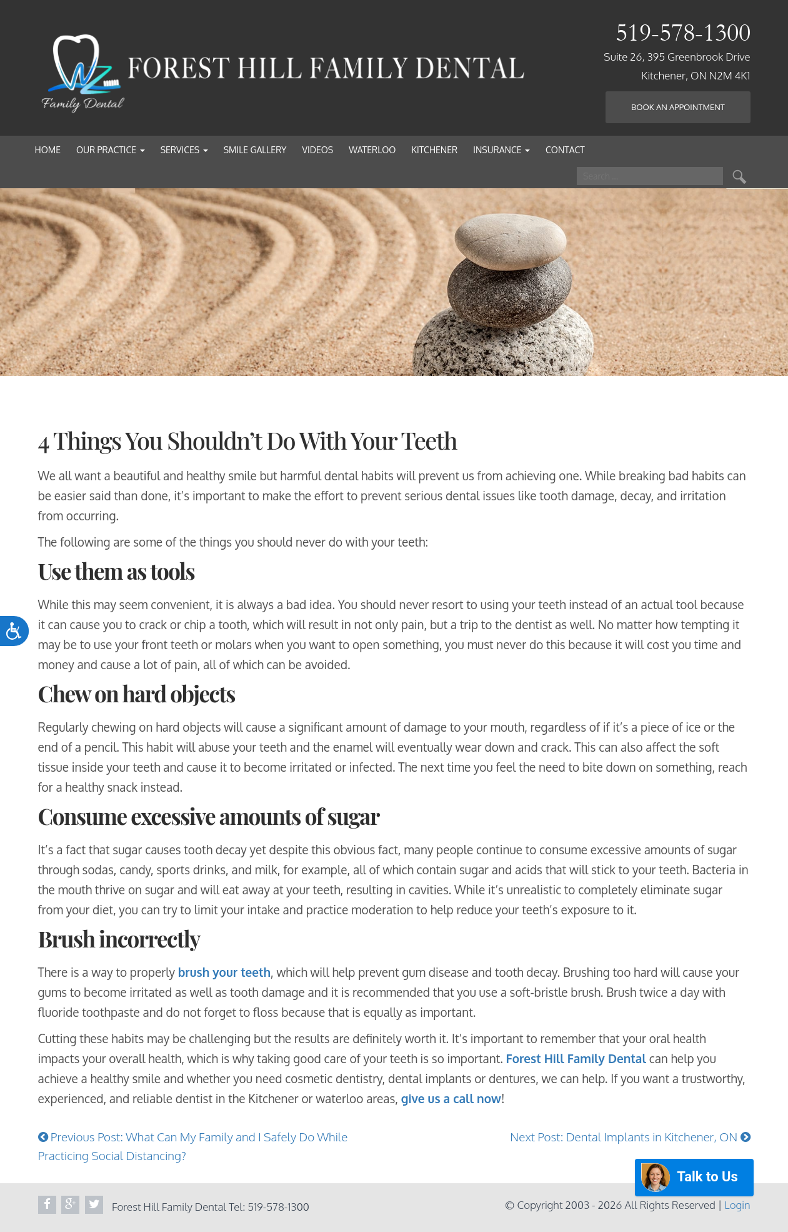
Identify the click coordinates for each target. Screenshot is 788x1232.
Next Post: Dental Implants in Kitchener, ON (630, 1136)
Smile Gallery (255, 149)
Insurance (501, 149)
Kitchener (434, 149)
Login (737, 1204)
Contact (565, 149)
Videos (317, 149)
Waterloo (372, 149)
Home (48, 149)
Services (184, 149)
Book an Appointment (678, 107)
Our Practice (110, 149)
